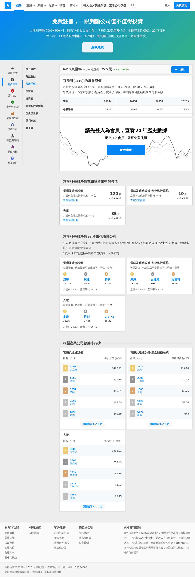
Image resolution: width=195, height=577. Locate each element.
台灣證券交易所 (169, 532)
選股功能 (9, 537)
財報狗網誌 (11, 557)
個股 (19, 5)
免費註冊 (181, 5)
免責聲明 (84, 542)
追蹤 (179, 69)
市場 (52, 5)
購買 (62, 5)
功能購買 (34, 532)
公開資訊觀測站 (149, 532)
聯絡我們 (59, 537)
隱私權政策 (85, 537)
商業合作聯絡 (61, 542)
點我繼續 (97, 47)
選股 (30, 5)
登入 (167, 5)
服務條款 (84, 532)
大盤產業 (9, 542)
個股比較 (9, 547)
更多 (74, 5)
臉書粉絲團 (60, 547)
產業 (41, 5)
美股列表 (9, 552)
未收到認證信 (61, 532)
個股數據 (9, 532)
